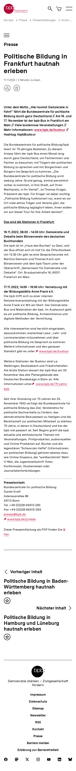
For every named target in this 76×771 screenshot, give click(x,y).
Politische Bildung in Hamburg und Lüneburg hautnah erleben (31, 623)
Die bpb (9, 20)
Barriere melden (38, 743)
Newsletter (38, 715)
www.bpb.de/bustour (49, 130)
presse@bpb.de (15, 514)
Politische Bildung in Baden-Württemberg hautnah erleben (36, 587)
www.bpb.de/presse (21, 519)
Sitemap (38, 708)
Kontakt (38, 729)
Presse (23, 20)
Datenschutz (38, 701)
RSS (38, 722)
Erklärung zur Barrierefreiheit (38, 750)
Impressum (38, 694)
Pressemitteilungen (44, 20)
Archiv (65, 20)
